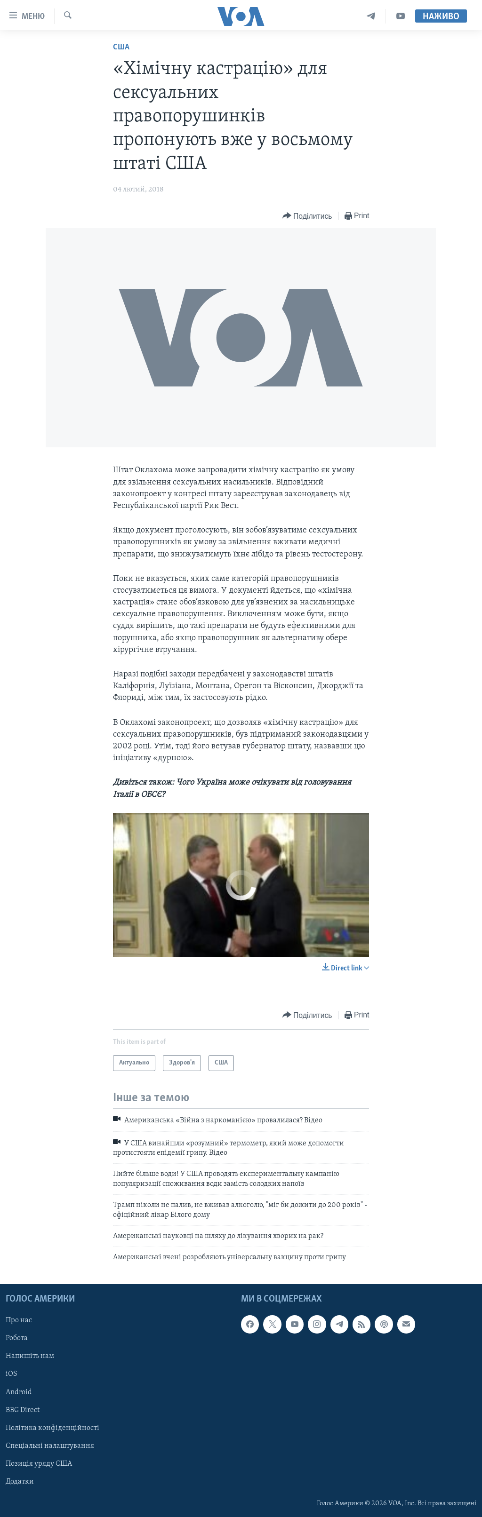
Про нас (19, 1320)
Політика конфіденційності (52, 1427)
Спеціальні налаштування (50, 1445)
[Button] (307, 216)
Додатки (20, 1481)
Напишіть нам (30, 1356)
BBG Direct (23, 1410)
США (121, 47)
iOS (11, 1374)
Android (19, 1392)
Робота (17, 1338)
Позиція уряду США (39, 1464)
